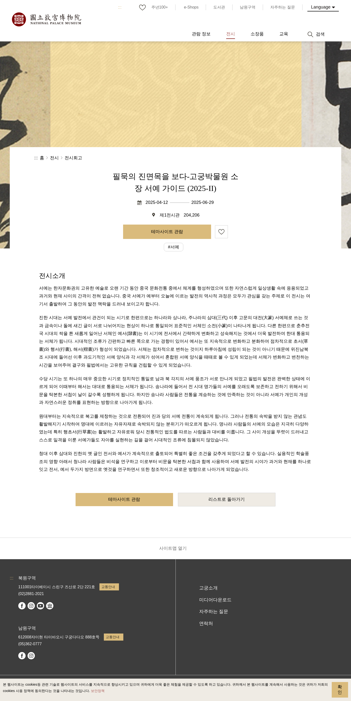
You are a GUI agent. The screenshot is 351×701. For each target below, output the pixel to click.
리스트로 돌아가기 (226, 499)
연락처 (206, 623)
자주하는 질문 (213, 611)
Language (321, 7)
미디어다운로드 (215, 599)
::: (120, 7)
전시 (54, 157)
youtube (40, 605)
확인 (340, 689)
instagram (31, 605)
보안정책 (98, 691)
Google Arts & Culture (49, 605)
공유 (263, 158)
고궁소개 (208, 587)
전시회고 (73, 157)
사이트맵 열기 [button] (173, 548)
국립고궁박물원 (46, 19)
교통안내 (108, 587)
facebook (22, 605)
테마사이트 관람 (167, 231)
